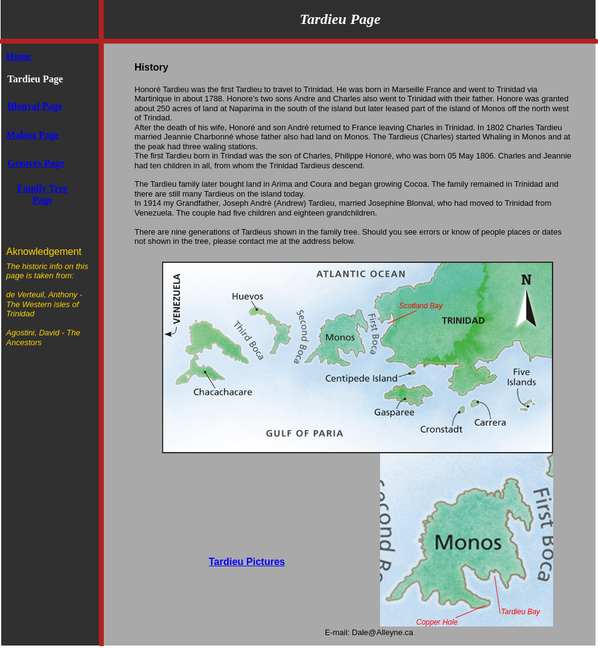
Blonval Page (34, 106)
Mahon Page (32, 135)
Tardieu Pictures (247, 561)
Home (18, 56)
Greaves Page (35, 163)
